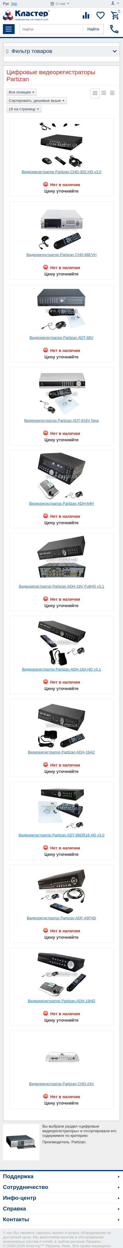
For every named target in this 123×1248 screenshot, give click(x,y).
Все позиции (21, 92)
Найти (93, 29)
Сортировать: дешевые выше (37, 101)
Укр (14, 3)
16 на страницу (24, 109)
